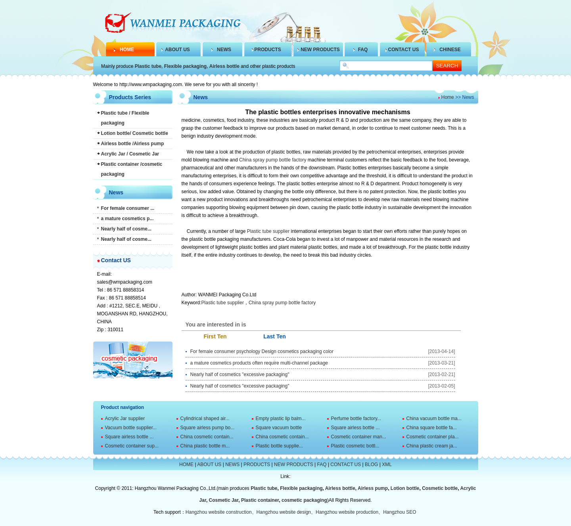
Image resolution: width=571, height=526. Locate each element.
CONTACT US (403, 49)
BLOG (371, 464)
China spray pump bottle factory (272, 160)
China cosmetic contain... (207, 437)
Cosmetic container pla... (432, 437)
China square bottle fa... (431, 427)
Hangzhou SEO (399, 512)
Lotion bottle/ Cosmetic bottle (134, 133)
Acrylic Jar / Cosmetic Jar (130, 154)
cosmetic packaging (304, 500)
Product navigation (122, 407)
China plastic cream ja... (431, 446)
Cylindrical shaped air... (205, 418)
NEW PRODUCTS (320, 49)
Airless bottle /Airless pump (132, 143)
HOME (127, 49)
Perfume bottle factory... (356, 418)
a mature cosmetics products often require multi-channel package (259, 363)
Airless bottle (224, 66)
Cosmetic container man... (358, 437)
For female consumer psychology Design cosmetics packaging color (262, 351)
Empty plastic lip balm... (281, 418)
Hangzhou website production (347, 512)
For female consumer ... (128, 208)
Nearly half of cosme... (126, 229)
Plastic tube (148, 66)
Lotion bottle (405, 488)
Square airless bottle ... (355, 427)
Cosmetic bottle (440, 488)
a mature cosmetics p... (127, 218)
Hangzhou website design (284, 512)
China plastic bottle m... (205, 446)
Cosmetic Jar (224, 500)
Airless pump (373, 488)
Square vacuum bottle (279, 427)
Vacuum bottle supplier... (131, 427)
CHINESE (449, 49)
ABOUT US (177, 49)
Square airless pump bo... (207, 427)
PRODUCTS (267, 49)
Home (447, 97)
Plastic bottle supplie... (279, 446)
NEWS (224, 49)
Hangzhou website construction (219, 512)
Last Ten (274, 336)
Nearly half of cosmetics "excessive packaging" (239, 374)
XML (387, 464)
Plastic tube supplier (268, 231)
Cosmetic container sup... (132, 446)
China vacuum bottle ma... (434, 418)
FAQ (363, 49)
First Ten (214, 336)
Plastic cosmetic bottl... (355, 446)
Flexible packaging (185, 66)
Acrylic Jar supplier (125, 418)
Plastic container (260, 500)
